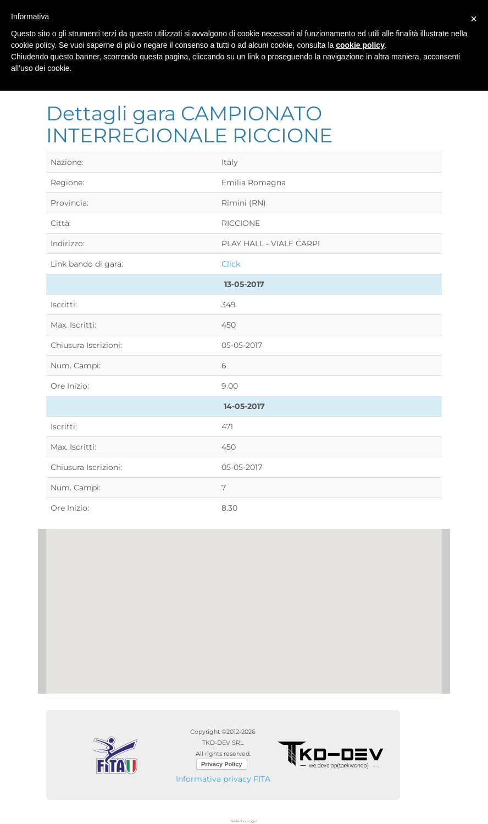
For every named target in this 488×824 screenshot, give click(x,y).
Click (230, 264)
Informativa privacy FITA (223, 779)
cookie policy (360, 45)
